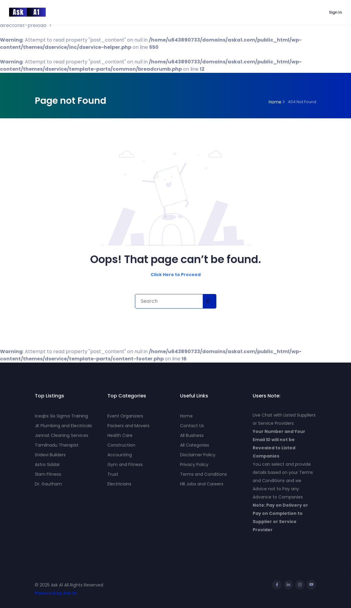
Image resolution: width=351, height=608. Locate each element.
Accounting (119, 455)
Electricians (119, 484)
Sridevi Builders (50, 455)
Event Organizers (125, 416)
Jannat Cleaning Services (61, 435)
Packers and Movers (128, 426)
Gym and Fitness (125, 464)
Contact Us (192, 426)
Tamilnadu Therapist (57, 445)
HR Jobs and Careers (201, 484)
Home (186, 416)
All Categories (194, 445)
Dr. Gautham (48, 484)
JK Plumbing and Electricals (63, 426)
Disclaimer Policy (197, 455)
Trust (112, 474)
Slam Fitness (48, 474)
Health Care (120, 435)
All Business (192, 435)
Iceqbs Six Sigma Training (61, 416)
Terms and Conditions (203, 474)
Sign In (335, 12)
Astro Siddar (47, 464)
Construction (121, 445)
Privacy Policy (194, 464)
